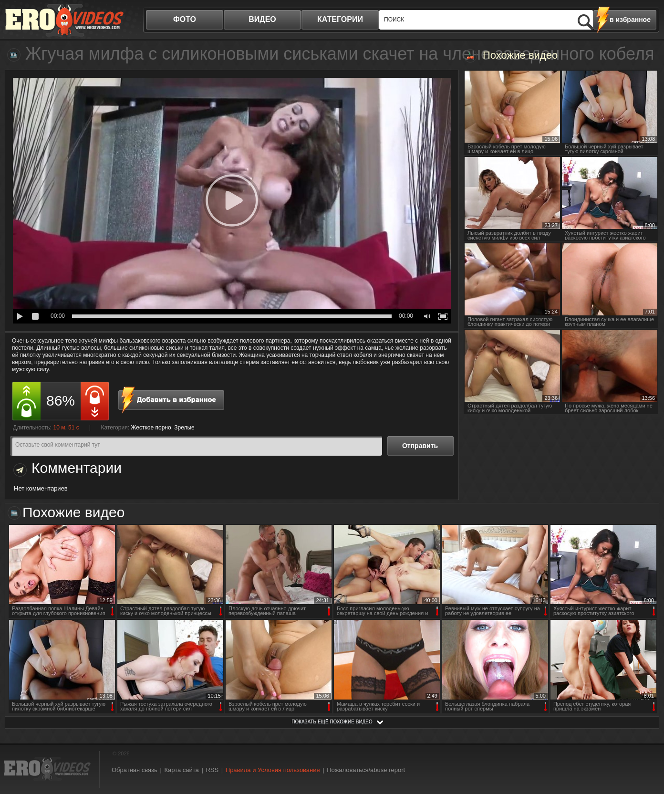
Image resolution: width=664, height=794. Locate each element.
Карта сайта (181, 769)
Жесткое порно (151, 427)
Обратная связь (134, 769)
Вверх (646, 744)
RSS (212, 769)
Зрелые (184, 427)
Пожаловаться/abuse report (366, 769)
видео (262, 19)
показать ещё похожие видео (332, 721)
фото (184, 19)
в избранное (630, 19)
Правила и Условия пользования (273, 769)
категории (340, 19)
